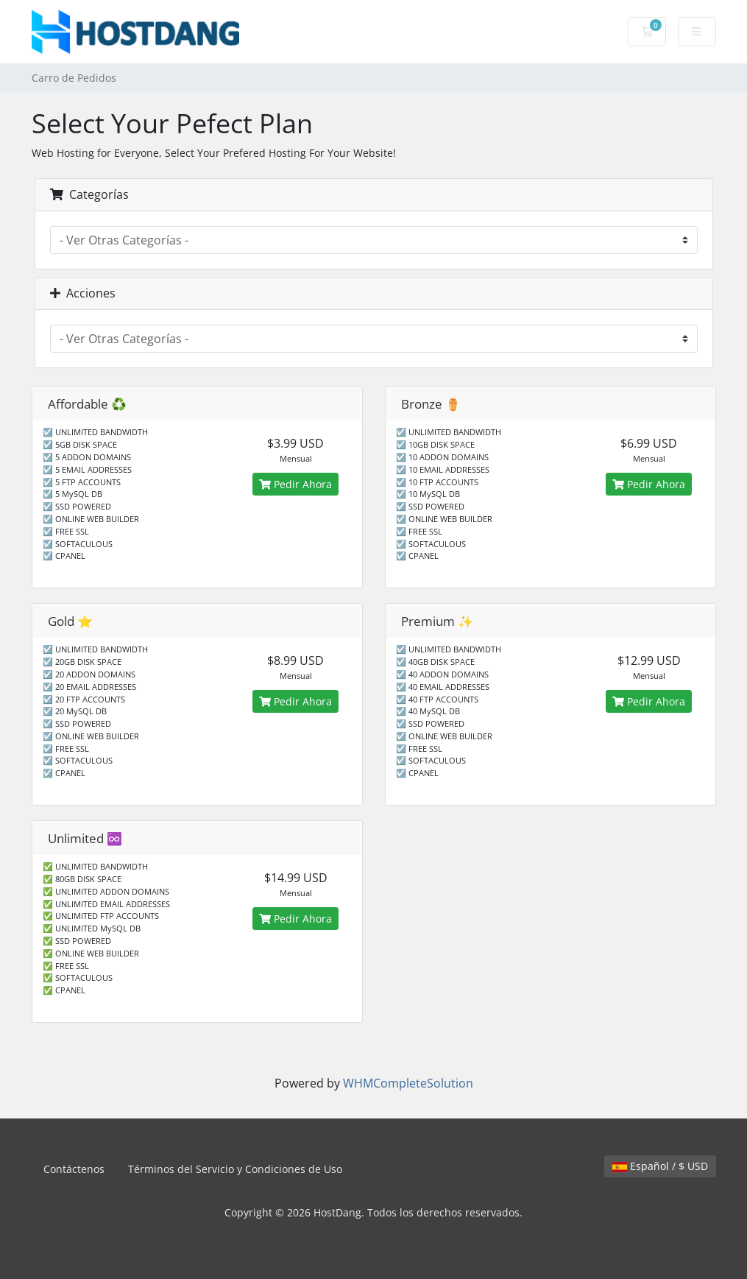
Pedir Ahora (295, 484)
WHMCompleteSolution (408, 1083)
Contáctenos (74, 1169)
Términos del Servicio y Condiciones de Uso (235, 1169)
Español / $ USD (660, 1166)
